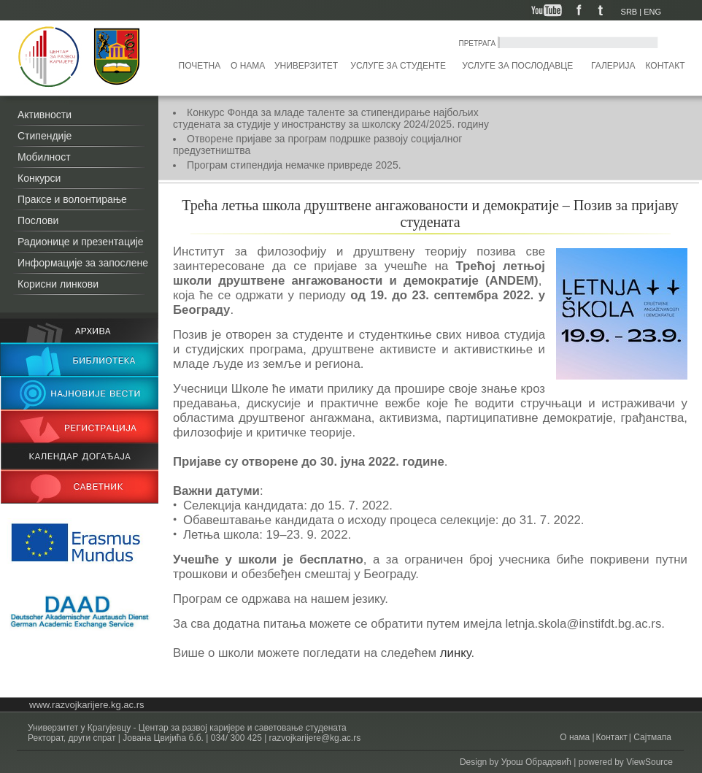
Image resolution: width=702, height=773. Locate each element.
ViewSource (649, 762)
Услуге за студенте (398, 66)
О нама (248, 66)
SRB (629, 11)
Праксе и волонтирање (72, 199)
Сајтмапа (651, 737)
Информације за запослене (83, 263)
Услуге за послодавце (517, 66)
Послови (38, 220)
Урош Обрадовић (536, 762)
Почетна (200, 66)
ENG (652, 11)
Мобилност (44, 157)
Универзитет (306, 66)
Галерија (613, 66)
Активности (45, 114)
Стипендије (45, 136)
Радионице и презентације (81, 241)
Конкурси (39, 178)
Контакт (665, 66)
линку (455, 653)
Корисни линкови (58, 284)
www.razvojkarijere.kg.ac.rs (86, 704)
